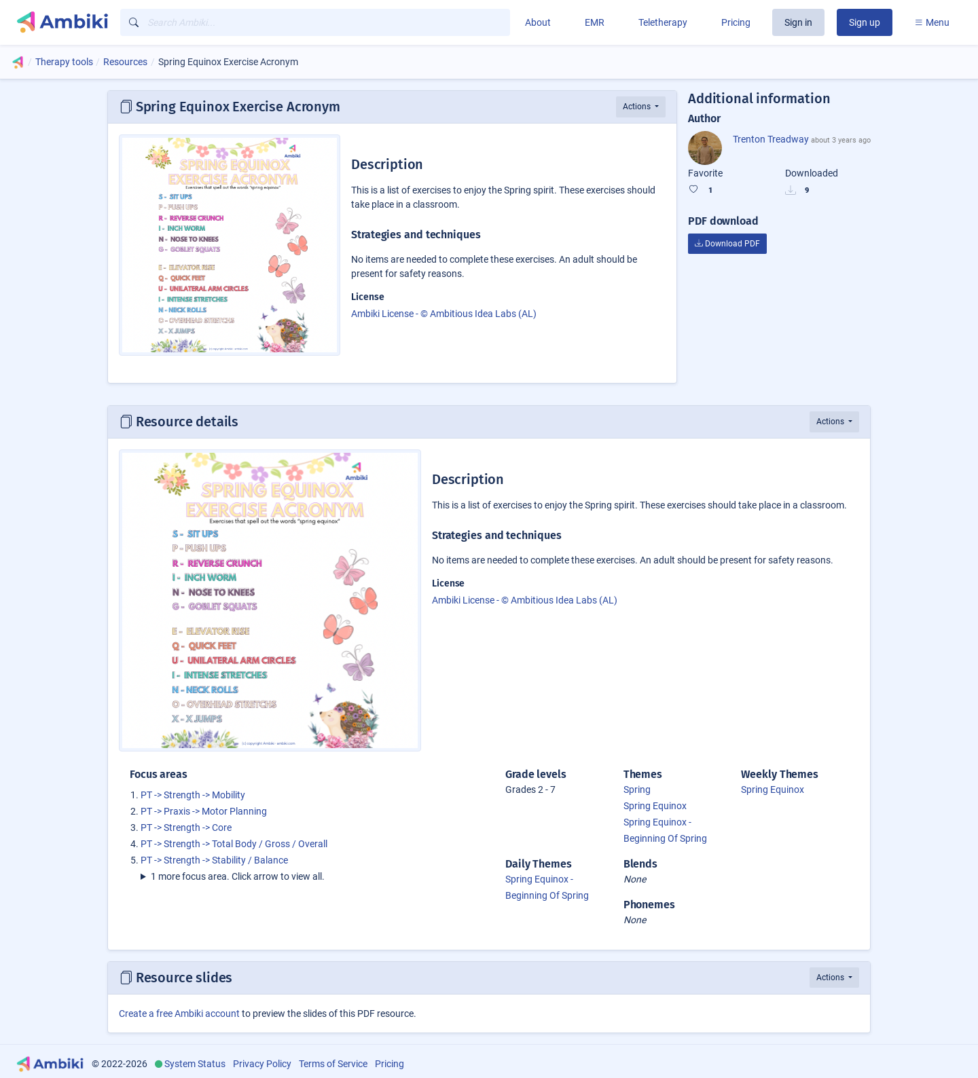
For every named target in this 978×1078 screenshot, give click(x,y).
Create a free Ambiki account (179, 1013)
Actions (638, 106)
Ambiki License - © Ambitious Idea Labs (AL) (444, 313)
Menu (931, 22)
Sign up (864, 22)
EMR (594, 22)
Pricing (735, 22)
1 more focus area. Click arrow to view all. (238, 876)
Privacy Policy (262, 1063)
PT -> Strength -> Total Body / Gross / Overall (234, 843)
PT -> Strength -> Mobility (193, 794)
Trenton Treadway (771, 139)
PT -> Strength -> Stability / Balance (214, 860)
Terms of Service (333, 1063)
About (538, 22)
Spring (637, 789)
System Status (194, 1063)
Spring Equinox (655, 805)
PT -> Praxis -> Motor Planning (204, 811)
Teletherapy (662, 22)
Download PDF (727, 243)
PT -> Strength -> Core (186, 827)
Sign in (798, 22)
